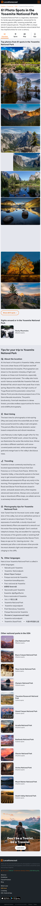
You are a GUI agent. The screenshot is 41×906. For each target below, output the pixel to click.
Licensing (4, 890)
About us (3, 875)
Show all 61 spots (9, 313)
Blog (2, 882)
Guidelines (4, 877)
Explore (3, 6)
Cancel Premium (6, 879)
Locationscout (9, 2)
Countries (10, 6)
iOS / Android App (6, 893)
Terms (35, 904)
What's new (4, 886)
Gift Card (4, 888)
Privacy (30, 904)
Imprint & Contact (8, 904)
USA (16, 6)
